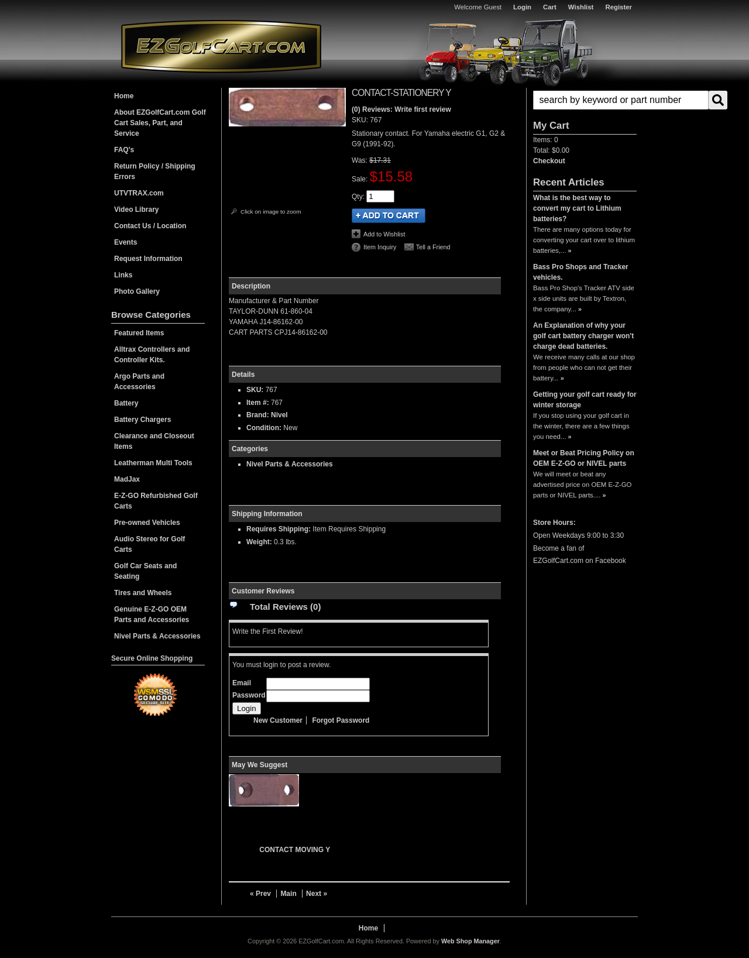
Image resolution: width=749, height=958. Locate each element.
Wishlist (581, 7)
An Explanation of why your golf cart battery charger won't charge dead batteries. (583, 336)
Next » (316, 894)
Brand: (257, 415)
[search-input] (621, 100)
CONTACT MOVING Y (294, 850)
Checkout (549, 161)
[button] (585, 100)
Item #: (258, 403)
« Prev (260, 894)
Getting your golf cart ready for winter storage (585, 399)
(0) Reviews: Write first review (401, 109)
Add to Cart (388, 215)
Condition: (263, 428)
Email (241, 683)
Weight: (259, 542)
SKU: (361, 120)
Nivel (279, 415)
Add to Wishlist (384, 234)
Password (249, 695)
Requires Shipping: (278, 529)
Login (522, 7)
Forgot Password (340, 720)
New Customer (278, 720)
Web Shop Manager (470, 941)
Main (288, 894)
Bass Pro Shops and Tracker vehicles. (580, 272)
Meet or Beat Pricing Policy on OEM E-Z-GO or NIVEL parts (583, 458)
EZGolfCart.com (221, 46)
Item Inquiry (379, 246)
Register (618, 7)
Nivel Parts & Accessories (289, 464)
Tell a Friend (433, 246)
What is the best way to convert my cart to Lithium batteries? (577, 208)
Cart (549, 7)
